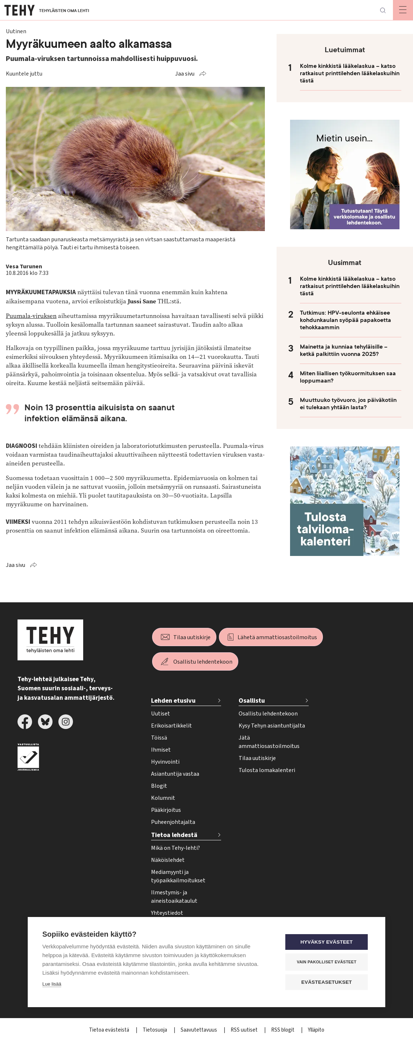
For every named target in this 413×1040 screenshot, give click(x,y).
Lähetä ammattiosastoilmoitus (277, 637)
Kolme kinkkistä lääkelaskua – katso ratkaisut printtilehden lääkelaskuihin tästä (350, 73)
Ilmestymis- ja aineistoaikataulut (174, 897)
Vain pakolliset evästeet (326, 961)
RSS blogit (283, 1030)
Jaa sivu (184, 74)
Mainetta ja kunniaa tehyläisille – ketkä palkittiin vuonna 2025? (343, 350)
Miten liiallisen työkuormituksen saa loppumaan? (348, 377)
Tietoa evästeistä (109, 1030)
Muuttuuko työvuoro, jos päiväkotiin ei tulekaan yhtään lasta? (348, 403)
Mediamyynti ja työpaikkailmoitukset (178, 876)
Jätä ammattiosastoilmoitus (269, 742)
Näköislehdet (168, 860)
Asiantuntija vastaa (175, 774)
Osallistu (252, 700)
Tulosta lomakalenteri (267, 770)
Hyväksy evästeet (327, 941)
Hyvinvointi (165, 762)
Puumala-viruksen (31, 316)
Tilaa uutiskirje (192, 637)
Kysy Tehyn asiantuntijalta (272, 726)
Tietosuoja (155, 1030)
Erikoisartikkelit (171, 726)
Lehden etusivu (173, 700)
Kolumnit (163, 798)
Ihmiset (161, 750)
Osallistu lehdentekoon (202, 662)
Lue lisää (51, 983)
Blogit (159, 786)
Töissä (159, 738)
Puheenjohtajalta (173, 822)
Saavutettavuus (199, 1030)
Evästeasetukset (326, 982)
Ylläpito (316, 1030)
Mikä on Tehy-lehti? (175, 848)
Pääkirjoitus (166, 810)
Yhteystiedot (167, 913)
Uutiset (160, 714)
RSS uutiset (245, 1030)
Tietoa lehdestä (174, 835)
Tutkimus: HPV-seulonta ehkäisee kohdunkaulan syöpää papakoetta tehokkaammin (345, 320)
